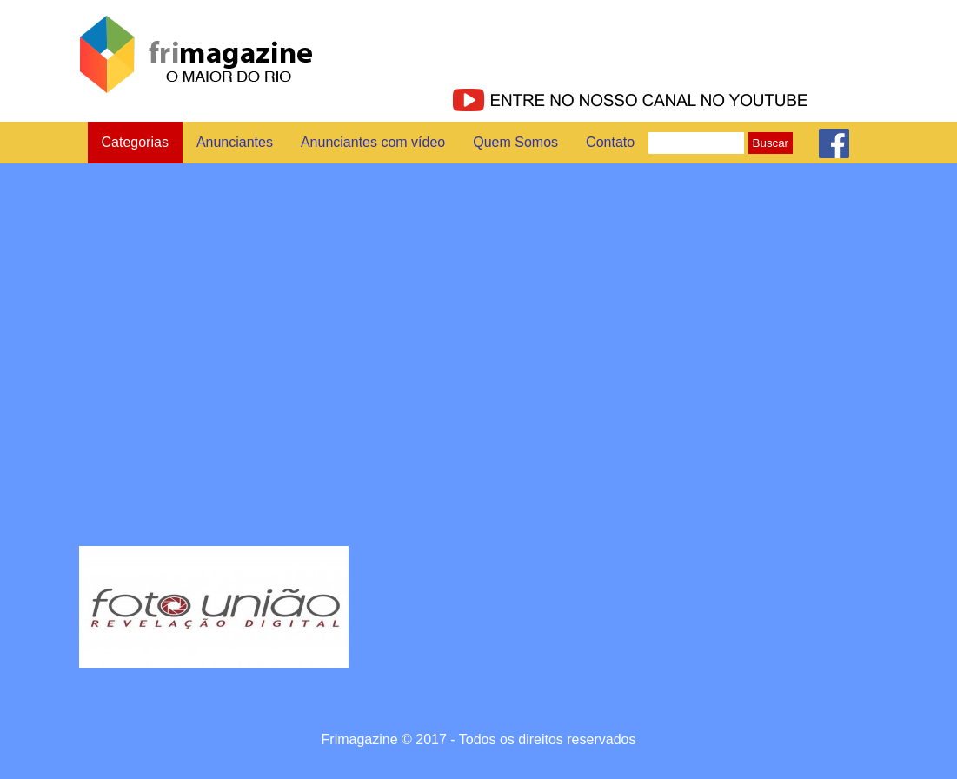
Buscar (770, 143)
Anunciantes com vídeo (373, 142)
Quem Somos (515, 142)
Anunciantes (234, 142)
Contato (610, 142)
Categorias (135, 142)
